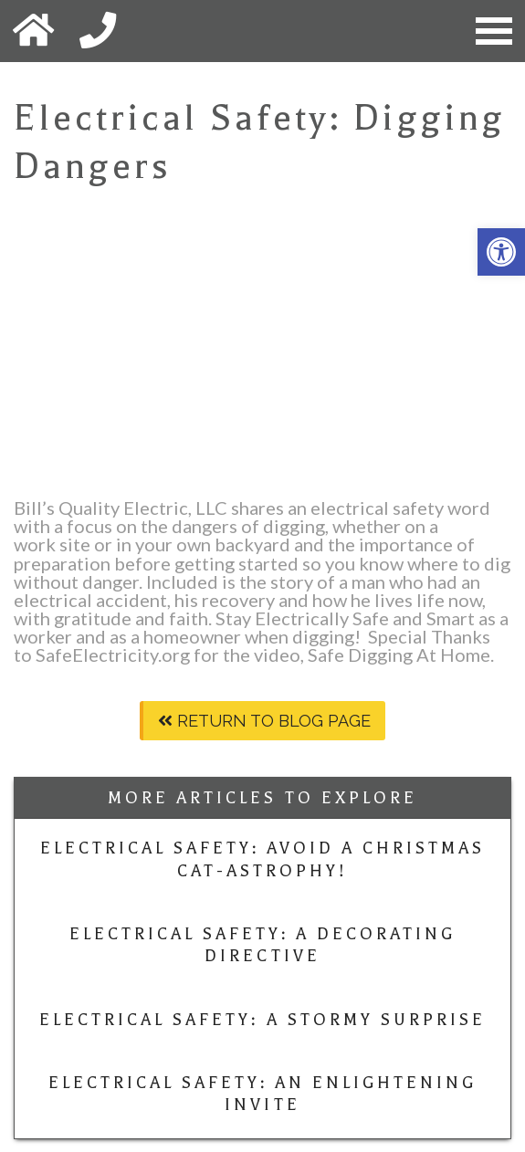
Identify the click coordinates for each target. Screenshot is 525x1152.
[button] (501, 252)
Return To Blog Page (264, 720)
